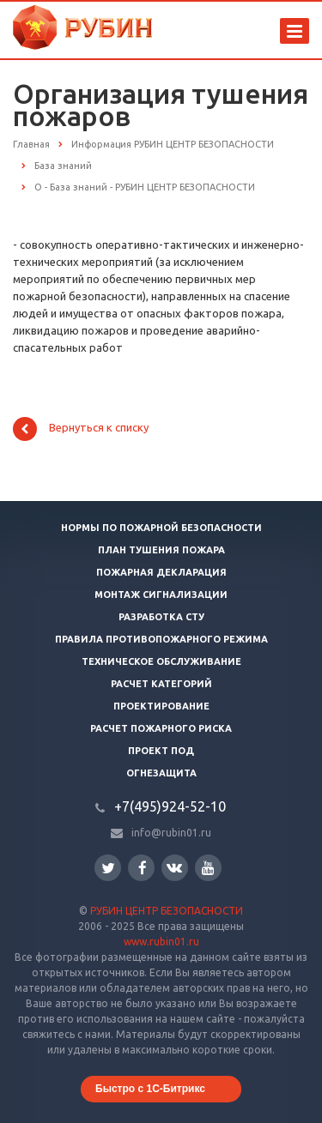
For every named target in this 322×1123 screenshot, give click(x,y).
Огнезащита (161, 773)
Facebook (142, 867)
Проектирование (161, 706)
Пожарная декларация (161, 572)
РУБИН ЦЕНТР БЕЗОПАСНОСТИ (166, 910)
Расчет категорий (161, 684)
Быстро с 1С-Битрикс (150, 1089)
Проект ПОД (161, 751)
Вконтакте (174, 867)
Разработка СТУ (161, 617)
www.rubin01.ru (161, 941)
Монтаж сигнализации (161, 594)
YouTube (208, 867)
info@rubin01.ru (171, 832)
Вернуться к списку (81, 429)
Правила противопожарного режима (161, 639)
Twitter (108, 867)
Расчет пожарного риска (161, 728)
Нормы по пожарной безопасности (161, 527)
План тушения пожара (161, 550)
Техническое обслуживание (161, 661)
